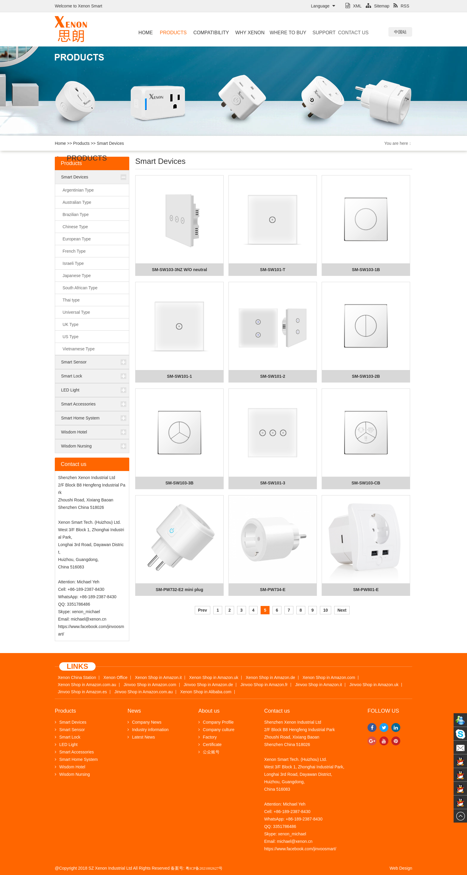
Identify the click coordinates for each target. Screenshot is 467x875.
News (134, 711)
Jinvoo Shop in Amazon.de (208, 685)
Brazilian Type (76, 214)
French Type (74, 251)
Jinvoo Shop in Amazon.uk (373, 685)
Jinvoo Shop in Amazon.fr (264, 685)
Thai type (71, 300)
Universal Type (76, 312)
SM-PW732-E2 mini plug (179, 589)
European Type (77, 239)
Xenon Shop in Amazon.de (270, 678)
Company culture (216, 729)
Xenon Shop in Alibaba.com (205, 692)
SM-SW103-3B (179, 483)
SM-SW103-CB (365, 483)
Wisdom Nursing (76, 446)
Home (145, 32)
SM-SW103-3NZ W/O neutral (179, 269)
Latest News (141, 737)
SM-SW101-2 (272, 376)
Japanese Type (77, 275)
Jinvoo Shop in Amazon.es (82, 692)
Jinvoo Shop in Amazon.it (318, 685)
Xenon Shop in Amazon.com (329, 678)
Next (341, 610)
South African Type (80, 287)
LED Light (70, 390)
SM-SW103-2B (366, 376)
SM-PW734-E (273, 589)
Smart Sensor (74, 362)
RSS (401, 6)
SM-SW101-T (272, 269)
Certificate (210, 744)
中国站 (400, 31)
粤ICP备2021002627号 (204, 868)
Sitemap (377, 6)
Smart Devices (110, 143)
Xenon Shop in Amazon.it (158, 678)
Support (317, 32)
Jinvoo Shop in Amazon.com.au (143, 692)
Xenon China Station (77, 678)
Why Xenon (246, 32)
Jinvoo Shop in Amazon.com (150, 685)
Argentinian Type (78, 190)
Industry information (148, 729)
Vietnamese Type (79, 348)
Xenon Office (115, 678)
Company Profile (216, 722)
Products (172, 32)
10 (325, 610)
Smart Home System (80, 418)
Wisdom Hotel (74, 432)
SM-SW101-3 (272, 483)
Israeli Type (73, 263)
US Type (70, 336)
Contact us (342, 32)
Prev (202, 610)
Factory (207, 737)
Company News (144, 722)
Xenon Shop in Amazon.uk (213, 678)
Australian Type (77, 202)
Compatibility (208, 32)
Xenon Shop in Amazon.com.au (87, 685)
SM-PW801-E (366, 589)
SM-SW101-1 (179, 376)
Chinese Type (75, 226)
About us (209, 711)
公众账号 (209, 752)
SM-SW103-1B (366, 269)
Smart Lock (71, 376)
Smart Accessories (78, 404)
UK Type (70, 324)
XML (353, 6)
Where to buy (282, 32)
